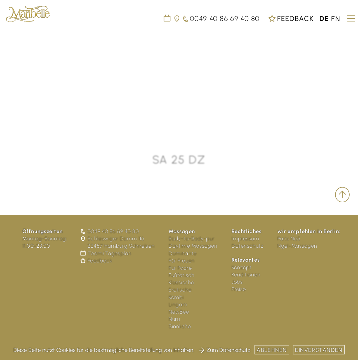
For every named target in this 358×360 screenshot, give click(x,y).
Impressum (245, 238)
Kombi (176, 297)
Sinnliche (180, 326)
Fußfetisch (181, 275)
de (324, 18)
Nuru (174, 319)
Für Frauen (182, 260)
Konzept (242, 267)
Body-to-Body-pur (192, 238)
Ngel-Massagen (297, 246)
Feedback (291, 18)
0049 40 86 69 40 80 (110, 231)
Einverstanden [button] (319, 350)
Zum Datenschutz (224, 350)
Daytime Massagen (193, 246)
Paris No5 (288, 238)
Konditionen (246, 274)
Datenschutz (247, 246)
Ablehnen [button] (271, 350)
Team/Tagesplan (106, 253)
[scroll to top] (342, 195)
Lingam (178, 304)
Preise (239, 289)
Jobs (237, 282)
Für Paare (180, 268)
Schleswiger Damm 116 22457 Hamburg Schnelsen (118, 242)
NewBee (179, 312)
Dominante (183, 253)
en (335, 18)
